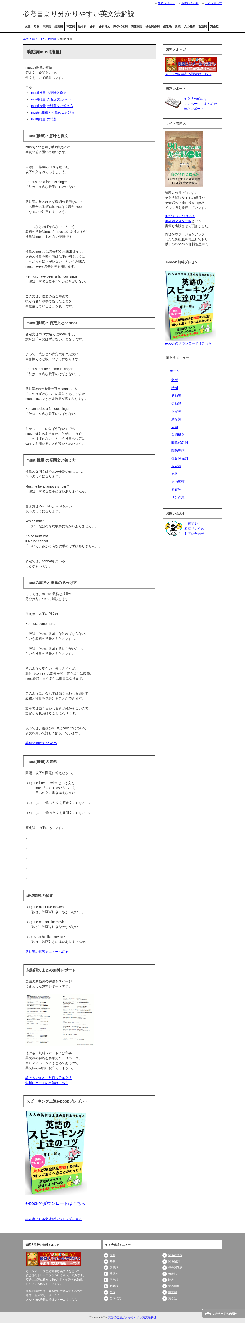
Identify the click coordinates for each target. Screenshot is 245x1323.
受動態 (58, 26)
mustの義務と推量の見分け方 (53, 112)
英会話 (214, 26)
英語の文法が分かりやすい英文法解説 (132, 1317)
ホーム (175, 371)
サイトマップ (213, 3)
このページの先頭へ (225, 1313)
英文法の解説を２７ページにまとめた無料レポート (200, 104)
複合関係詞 (152, 26)
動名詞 (82, 26)
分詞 (92, 26)
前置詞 (202, 26)
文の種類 (189, 26)
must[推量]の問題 (44, 119)
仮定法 (167, 26)
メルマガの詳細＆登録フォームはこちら (51, 1299)
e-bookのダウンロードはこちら (188, 343)
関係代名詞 (120, 26)
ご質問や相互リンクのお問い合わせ (194, 528)
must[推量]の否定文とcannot (52, 99)
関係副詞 (136, 26)
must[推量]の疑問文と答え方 (52, 106)
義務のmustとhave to (41, 743)
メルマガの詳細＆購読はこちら (188, 74)
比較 (178, 26)
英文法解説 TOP (33, 39)
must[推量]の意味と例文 (49, 92)
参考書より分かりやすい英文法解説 (79, 14)
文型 (27, 26)
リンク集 (178, 497)
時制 (36, 26)
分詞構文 (104, 26)
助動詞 (47, 26)
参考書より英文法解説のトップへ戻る (53, 1219)
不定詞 (70, 26)
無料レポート (166, 3)
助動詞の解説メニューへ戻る (46, 952)
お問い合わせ (190, 3)
